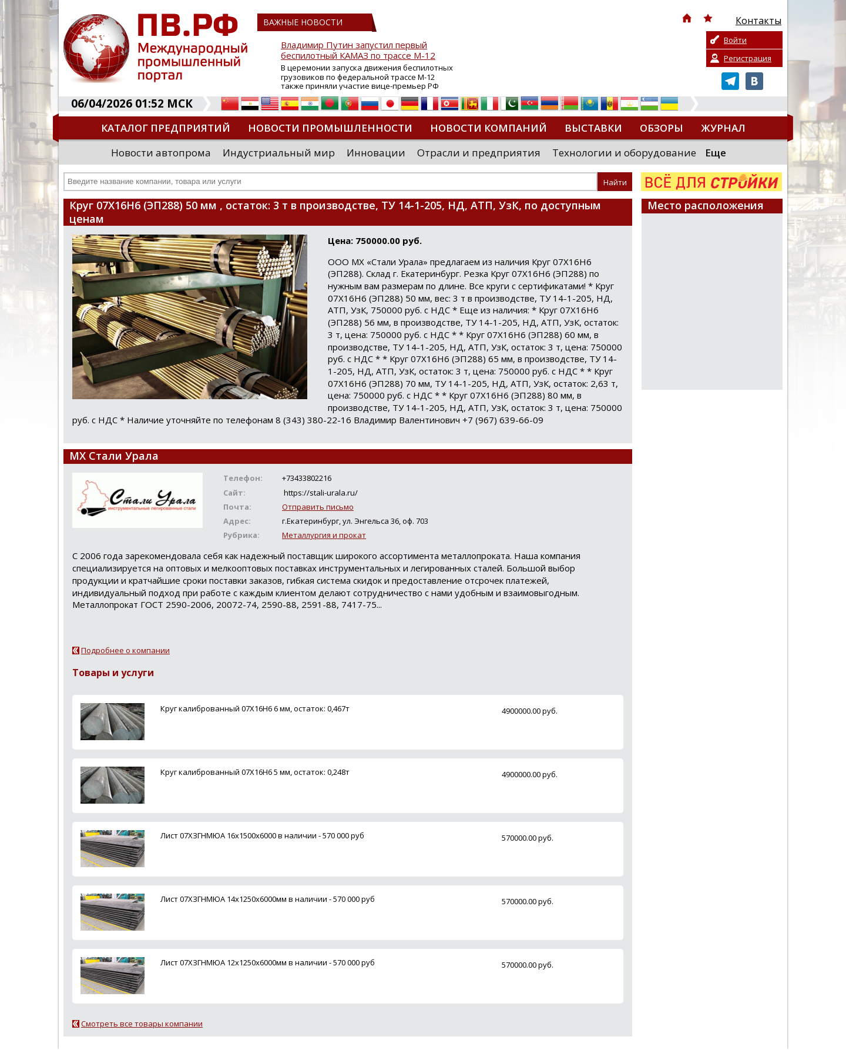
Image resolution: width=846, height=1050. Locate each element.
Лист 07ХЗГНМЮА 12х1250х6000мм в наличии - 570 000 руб (267, 962)
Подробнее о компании (125, 650)
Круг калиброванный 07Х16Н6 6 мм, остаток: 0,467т (255, 708)
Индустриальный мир (279, 152)
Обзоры (661, 128)
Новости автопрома (161, 152)
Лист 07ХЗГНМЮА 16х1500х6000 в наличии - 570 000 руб (262, 835)
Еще (715, 152)
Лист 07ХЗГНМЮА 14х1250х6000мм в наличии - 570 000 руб (267, 899)
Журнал (723, 128)
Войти (735, 40)
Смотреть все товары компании (142, 1023)
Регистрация (747, 58)
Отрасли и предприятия (478, 152)
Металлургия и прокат (324, 535)
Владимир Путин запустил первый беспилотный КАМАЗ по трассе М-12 (358, 50)
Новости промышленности (330, 128)
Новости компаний (488, 128)
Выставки (593, 128)
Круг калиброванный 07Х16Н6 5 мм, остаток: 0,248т (255, 772)
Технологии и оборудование (624, 152)
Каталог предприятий (165, 128)
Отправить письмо (318, 506)
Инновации (376, 152)
